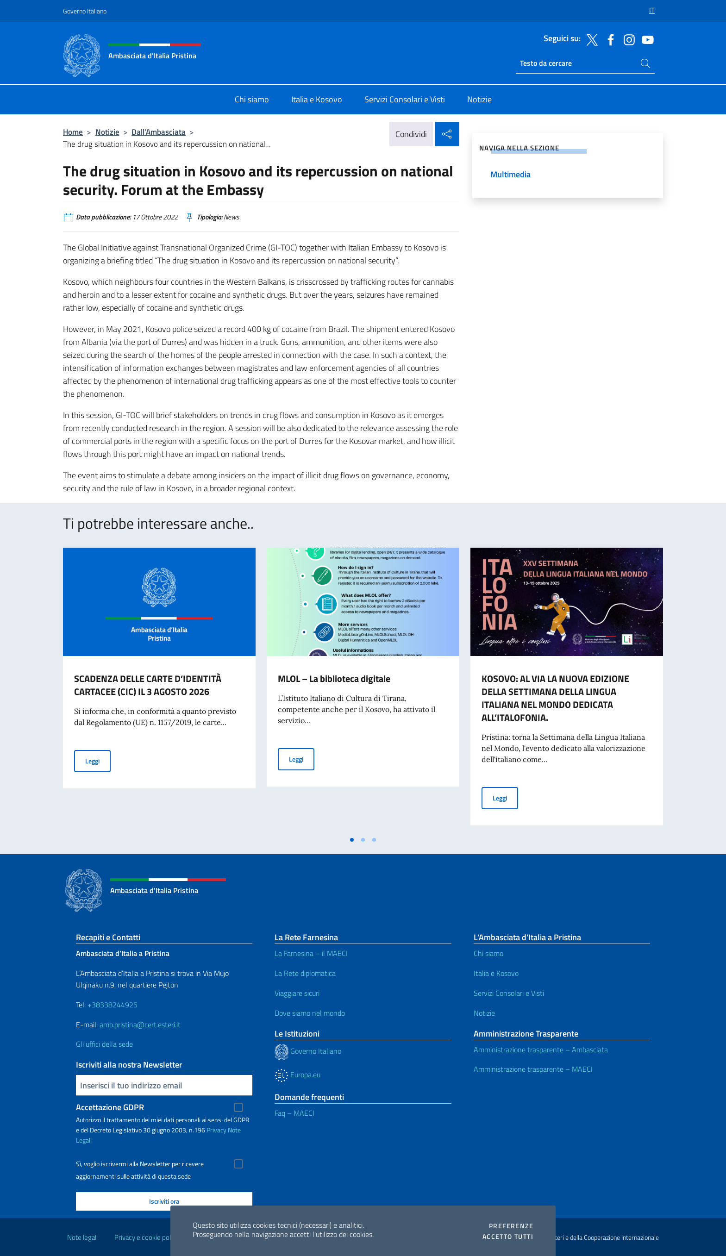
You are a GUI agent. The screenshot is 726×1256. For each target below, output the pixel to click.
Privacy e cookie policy (146, 1237)
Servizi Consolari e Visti (509, 993)
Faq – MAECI (294, 1113)
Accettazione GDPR (110, 1107)
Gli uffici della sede (104, 1044)
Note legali (82, 1237)
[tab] (352, 840)
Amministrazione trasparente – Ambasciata (541, 1049)
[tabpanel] (159, 689)
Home (73, 131)
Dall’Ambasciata (158, 131)
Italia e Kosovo (496, 973)
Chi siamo (488, 953)
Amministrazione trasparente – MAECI (533, 1069)
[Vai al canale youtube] (645, 38)
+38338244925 (113, 1004)
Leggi (98, 760)
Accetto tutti (507, 1236)
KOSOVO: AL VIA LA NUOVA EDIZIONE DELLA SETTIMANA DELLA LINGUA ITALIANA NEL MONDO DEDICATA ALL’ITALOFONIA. (555, 698)
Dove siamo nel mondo (310, 1013)
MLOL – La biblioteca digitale (334, 678)
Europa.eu (297, 1074)
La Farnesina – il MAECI (311, 953)
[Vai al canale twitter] (590, 38)
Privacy (216, 1130)
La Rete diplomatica (305, 973)
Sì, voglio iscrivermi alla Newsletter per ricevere (140, 1164)
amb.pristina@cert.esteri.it (141, 1024)
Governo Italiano (84, 11)
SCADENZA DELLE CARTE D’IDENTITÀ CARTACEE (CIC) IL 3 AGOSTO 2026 (147, 685)
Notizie (107, 131)
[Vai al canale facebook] (608, 38)
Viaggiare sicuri (297, 993)
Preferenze (511, 1226)
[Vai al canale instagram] (627, 38)
